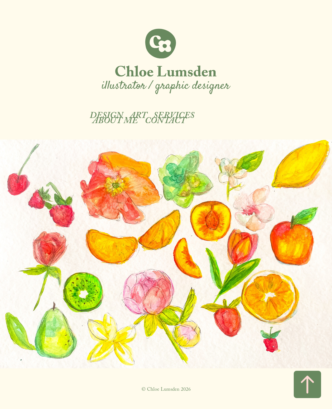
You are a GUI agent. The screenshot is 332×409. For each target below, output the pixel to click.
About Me (115, 121)
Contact (165, 121)
